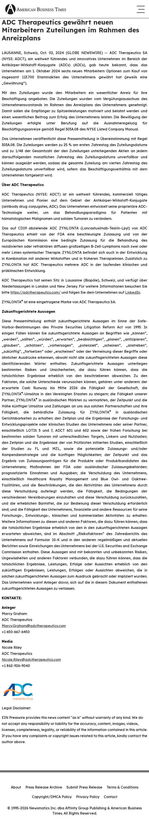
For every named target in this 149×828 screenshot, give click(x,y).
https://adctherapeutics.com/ (35, 292)
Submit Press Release (84, 787)
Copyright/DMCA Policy (52, 797)
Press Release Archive (43, 787)
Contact (110, 797)
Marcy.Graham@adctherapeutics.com (34, 626)
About (16, 787)
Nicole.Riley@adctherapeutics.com (31, 659)
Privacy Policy (87, 797)
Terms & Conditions (122, 787)
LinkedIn (132, 292)
